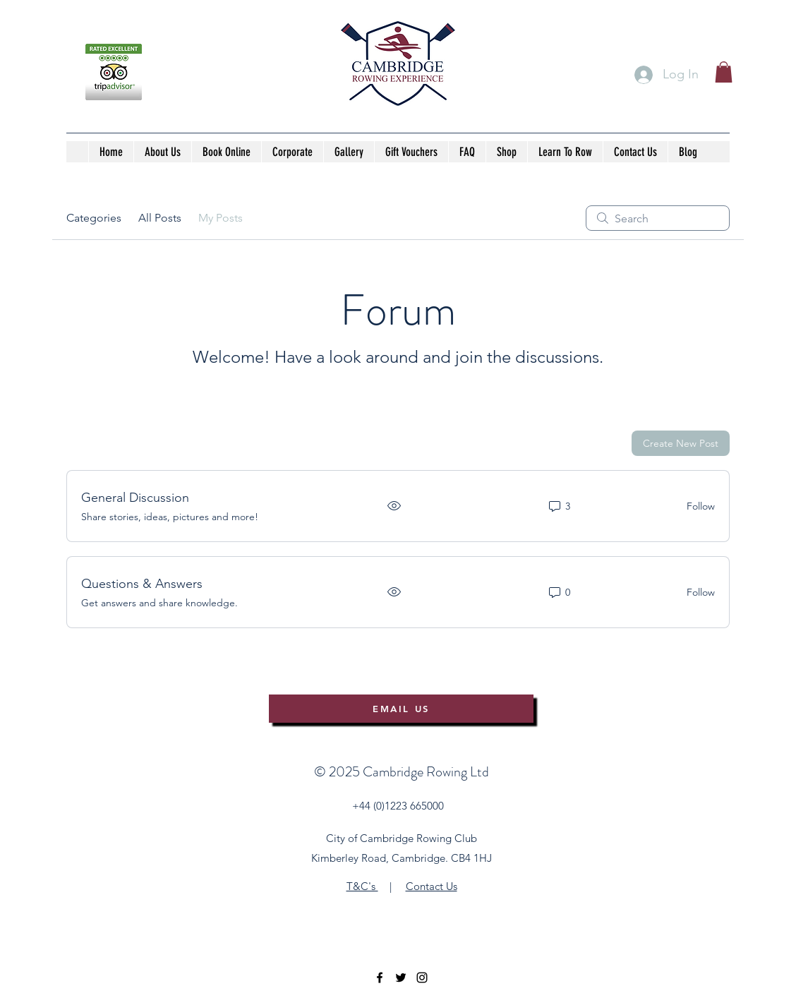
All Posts (159, 217)
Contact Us (431, 886)
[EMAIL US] (401, 709)
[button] (723, 72)
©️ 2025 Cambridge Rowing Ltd (401, 772)
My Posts (220, 217)
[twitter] (401, 977)
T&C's (362, 886)
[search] (658, 218)
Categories (93, 217)
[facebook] (380, 977)
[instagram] (422, 977)
